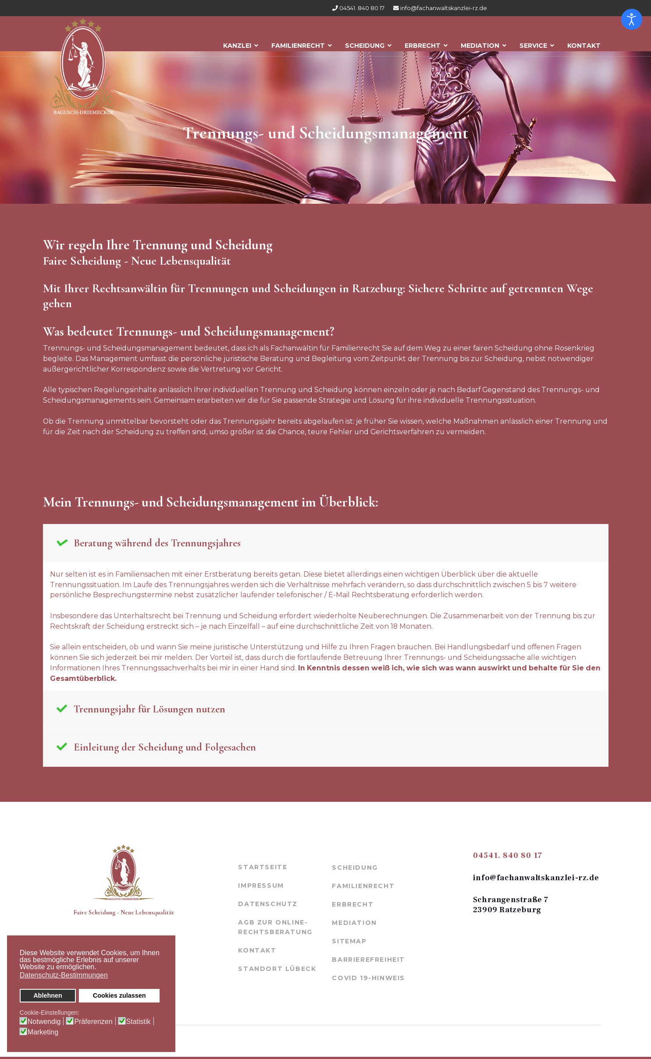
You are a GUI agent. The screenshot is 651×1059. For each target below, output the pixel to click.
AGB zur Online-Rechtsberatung (275, 929)
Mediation (480, 42)
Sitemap (349, 943)
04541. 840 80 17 (361, 8)
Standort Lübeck (277, 970)
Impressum (261, 888)
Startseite (262, 869)
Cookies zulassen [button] (119, 995)
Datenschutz (268, 906)
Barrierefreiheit (368, 962)
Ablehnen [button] (47, 995)
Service (533, 42)
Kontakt (584, 42)
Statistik (138, 1021)
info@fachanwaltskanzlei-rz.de (443, 8)
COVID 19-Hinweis (368, 980)
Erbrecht (423, 42)
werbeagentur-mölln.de (312, 1043)
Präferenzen (93, 1021)
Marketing (43, 1032)
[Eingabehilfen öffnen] (631, 19)
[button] (99, 968)
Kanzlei (237, 42)
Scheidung (364, 42)
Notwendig (44, 1021)
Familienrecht (298, 42)
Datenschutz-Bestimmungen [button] (64, 975)
